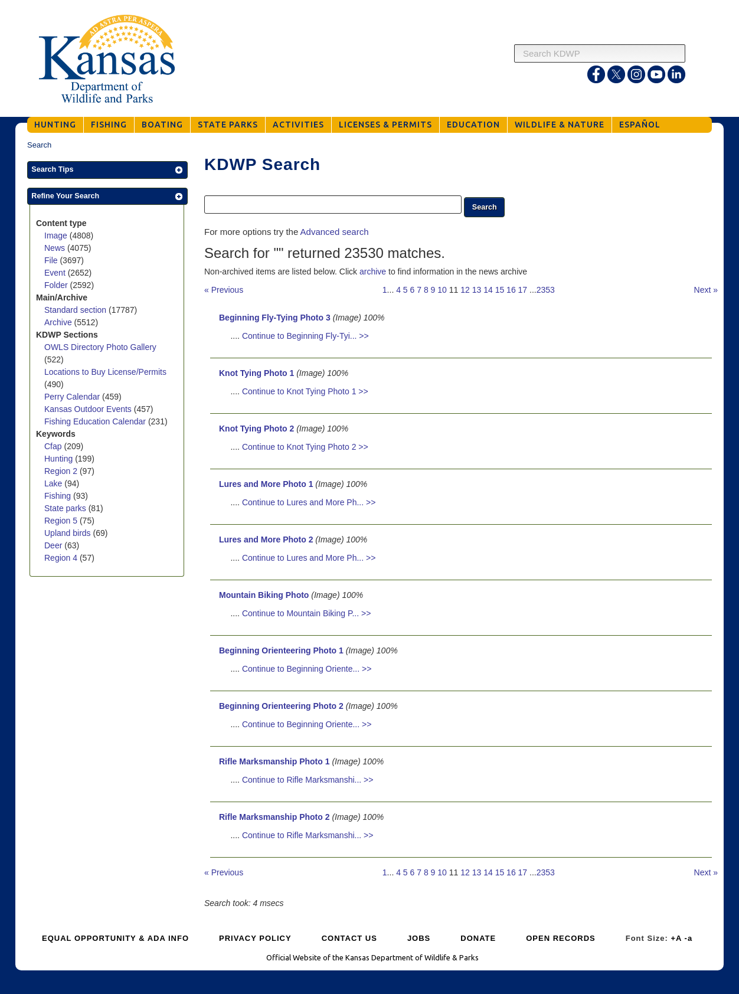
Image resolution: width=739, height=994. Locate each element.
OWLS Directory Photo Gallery (100, 347)
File (52, 260)
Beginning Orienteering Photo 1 (281, 650)
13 (477, 290)
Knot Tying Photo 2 (256, 428)
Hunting (59, 458)
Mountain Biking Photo (264, 595)
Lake (54, 483)
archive (372, 271)
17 (523, 290)
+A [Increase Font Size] (676, 938)
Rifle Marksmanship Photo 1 (274, 761)
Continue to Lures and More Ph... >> (308, 502)
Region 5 (62, 520)
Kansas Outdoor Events (89, 409)
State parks (66, 508)
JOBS (418, 938)
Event (56, 272)
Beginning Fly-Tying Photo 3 (275, 317)
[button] (107, 170)
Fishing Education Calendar (96, 421)
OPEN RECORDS (560, 938)
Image (57, 235)
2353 (546, 290)
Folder (57, 285)
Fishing (58, 496)
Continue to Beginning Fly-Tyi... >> (305, 336)
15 (500, 290)
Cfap (54, 446)
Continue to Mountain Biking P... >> (306, 613)
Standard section (76, 310)
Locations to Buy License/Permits (105, 372)
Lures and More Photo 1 (266, 484)
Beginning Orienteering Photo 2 (281, 706)
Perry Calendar (73, 396)
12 (465, 290)
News (55, 248)
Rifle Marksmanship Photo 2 (274, 817)
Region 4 (62, 558)
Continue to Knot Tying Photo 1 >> (305, 391)
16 (511, 290)
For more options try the (286, 232)
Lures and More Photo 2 (266, 539)
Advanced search (334, 232)
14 (488, 290)
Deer (54, 545)
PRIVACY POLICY (255, 938)
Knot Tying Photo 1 (256, 373)
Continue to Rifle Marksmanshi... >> (308, 779)
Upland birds (68, 533)
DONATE (478, 938)
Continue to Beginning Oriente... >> (306, 668)
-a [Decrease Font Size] (689, 938)
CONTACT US (349, 938)
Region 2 (62, 471)
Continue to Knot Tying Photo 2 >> (305, 447)
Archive (59, 322)
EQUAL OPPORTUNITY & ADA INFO (115, 938)
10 (442, 290)
